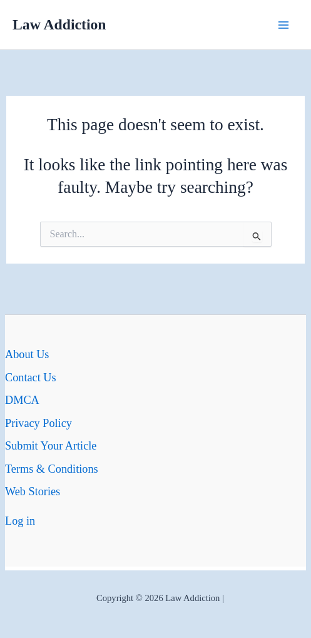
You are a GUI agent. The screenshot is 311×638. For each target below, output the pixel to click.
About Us (27, 354)
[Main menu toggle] (283, 24)
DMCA (22, 400)
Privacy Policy (38, 423)
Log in (20, 521)
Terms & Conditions (51, 469)
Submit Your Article (50, 446)
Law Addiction (59, 24)
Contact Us (30, 377)
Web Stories (32, 491)
